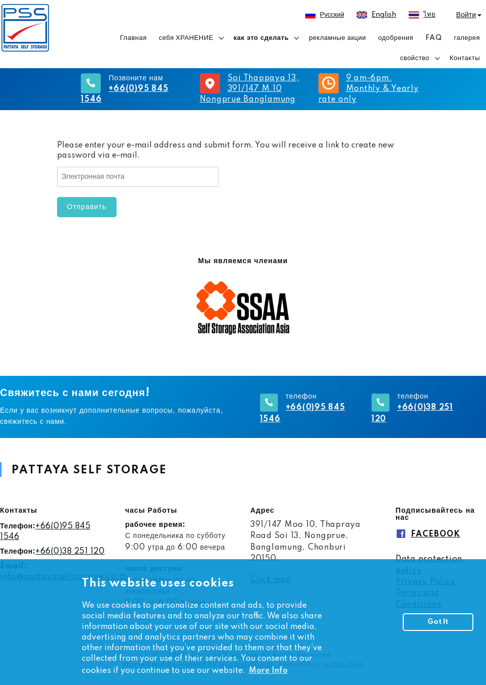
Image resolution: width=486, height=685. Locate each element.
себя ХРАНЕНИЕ (186, 37)
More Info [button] (268, 671)
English (383, 14)
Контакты (465, 58)
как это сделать (261, 37)
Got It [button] (437, 621)
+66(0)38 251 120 (69, 552)
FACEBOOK (435, 534)
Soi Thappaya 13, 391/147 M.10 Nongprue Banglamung (249, 89)
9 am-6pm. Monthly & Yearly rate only (368, 89)
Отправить (86, 207)
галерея (467, 37)
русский (332, 14)
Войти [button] (466, 15)
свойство (414, 58)
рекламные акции (337, 37)
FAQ (433, 37)
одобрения (395, 37)
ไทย (429, 14)
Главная (133, 37)
